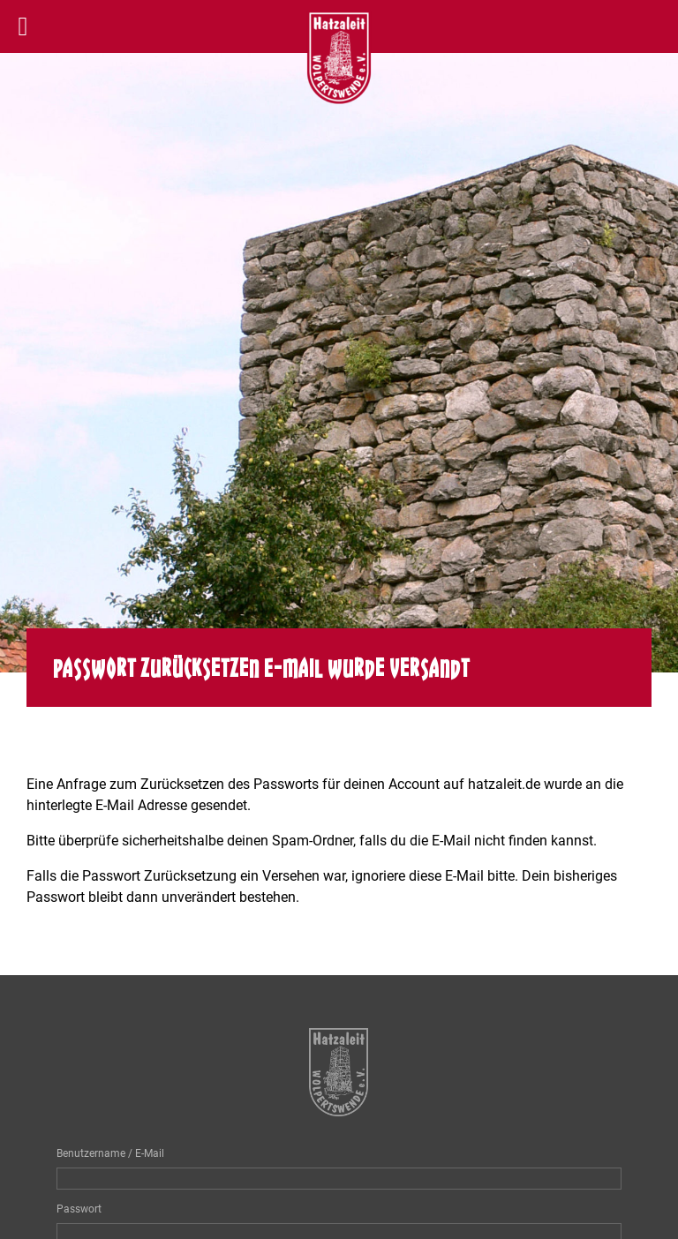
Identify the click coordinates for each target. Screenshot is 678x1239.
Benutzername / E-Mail (110, 1153)
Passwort (79, 1209)
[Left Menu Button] (22, 26)
